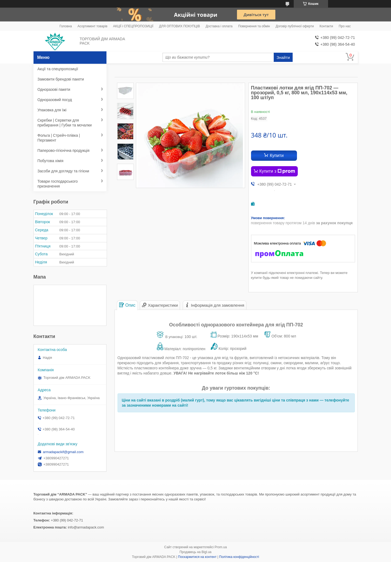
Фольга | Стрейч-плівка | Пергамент (59, 137)
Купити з (277, 171)
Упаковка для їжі (52, 110)
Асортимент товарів (92, 26)
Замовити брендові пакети (61, 79)
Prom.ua (221, 547)
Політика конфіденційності (239, 557)
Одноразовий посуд (55, 100)
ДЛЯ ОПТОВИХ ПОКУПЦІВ (179, 26)
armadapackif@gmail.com (63, 452)
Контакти (326, 26)
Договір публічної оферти (295, 26)
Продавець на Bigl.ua (195, 552)
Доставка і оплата (219, 26)
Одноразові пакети (54, 89)
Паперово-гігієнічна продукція (64, 150)
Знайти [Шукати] (283, 57)
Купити (276, 155)
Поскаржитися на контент (197, 557)
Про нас (345, 26)
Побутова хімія (51, 161)
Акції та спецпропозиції (58, 69)
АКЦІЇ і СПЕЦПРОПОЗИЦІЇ (133, 26)
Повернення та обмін (254, 26)
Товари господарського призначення (58, 183)
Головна (65, 26)
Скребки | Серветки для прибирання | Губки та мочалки (65, 122)
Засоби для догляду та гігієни (63, 171)
